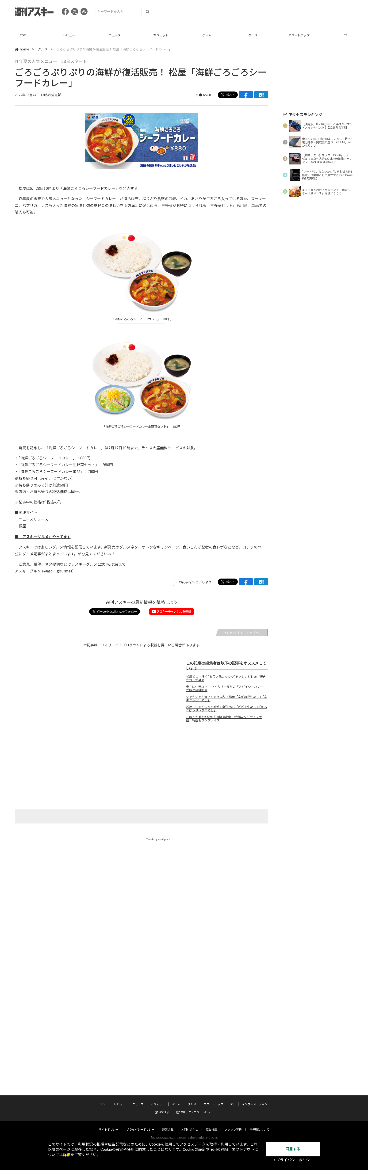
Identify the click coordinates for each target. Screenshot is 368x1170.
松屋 (22, 526)
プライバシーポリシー (140, 1125)
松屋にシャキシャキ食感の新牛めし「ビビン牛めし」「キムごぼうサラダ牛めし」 (226, 708)
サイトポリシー (109, 1125)
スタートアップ (299, 35)
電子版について (259, 1125)
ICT (345, 35)
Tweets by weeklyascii (158, 839)
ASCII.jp (162, 1107)
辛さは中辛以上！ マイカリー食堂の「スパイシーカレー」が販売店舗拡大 (226, 688)
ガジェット (161, 35)
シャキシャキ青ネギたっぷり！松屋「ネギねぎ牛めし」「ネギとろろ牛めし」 (226, 698)
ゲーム (206, 35)
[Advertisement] (267, 12)
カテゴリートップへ (242, 632)
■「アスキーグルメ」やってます (43, 536)
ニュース (115, 35)
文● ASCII (203, 94)
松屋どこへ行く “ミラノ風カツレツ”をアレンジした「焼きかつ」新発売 (226, 678)
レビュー (69, 35)
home (22, 49)
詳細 (66, 1155)
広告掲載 (211, 1125)
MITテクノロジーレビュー (194, 1107)
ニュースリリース (33, 519)
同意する (292, 1149)
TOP (23, 35)
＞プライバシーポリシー (293, 1160)
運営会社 (167, 1125)
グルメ (252, 35)
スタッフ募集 (233, 1125)
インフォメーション (254, 1099)
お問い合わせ (189, 1125)
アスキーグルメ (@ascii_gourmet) (44, 571)
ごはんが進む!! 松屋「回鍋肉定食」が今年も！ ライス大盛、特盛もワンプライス (224, 718)
